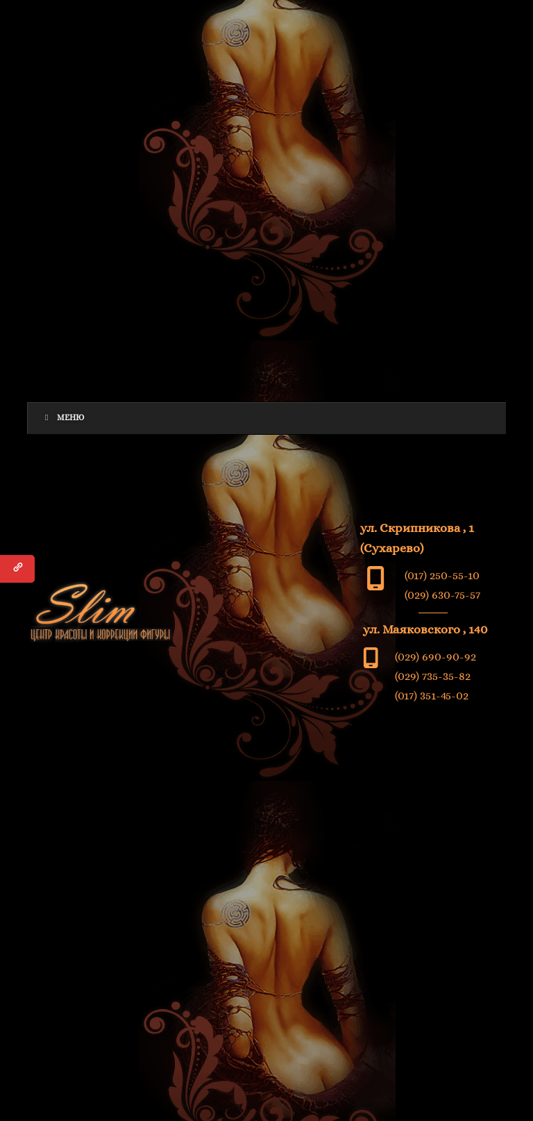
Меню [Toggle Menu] (63, 417)
